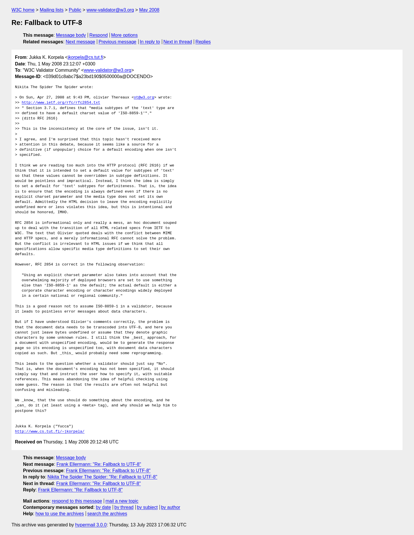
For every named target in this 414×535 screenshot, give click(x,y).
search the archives (107, 513)
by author (170, 507)
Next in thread (177, 41)
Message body (71, 35)
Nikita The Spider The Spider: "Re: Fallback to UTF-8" (102, 476)
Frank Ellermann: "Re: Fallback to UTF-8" (99, 464)
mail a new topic (122, 501)
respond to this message (77, 501)
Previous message (118, 41)
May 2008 (149, 9)
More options (124, 35)
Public (75, 9)
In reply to (150, 41)
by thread (124, 507)
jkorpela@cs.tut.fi (85, 57)
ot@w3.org (144, 97)
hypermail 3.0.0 (90, 524)
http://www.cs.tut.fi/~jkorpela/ (50, 431)
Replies (203, 41)
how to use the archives (60, 513)
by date (103, 507)
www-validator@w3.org (110, 9)
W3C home (23, 9)
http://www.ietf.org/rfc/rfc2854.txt (61, 102)
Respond (98, 35)
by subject (147, 507)
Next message (80, 41)
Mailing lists (52, 9)
